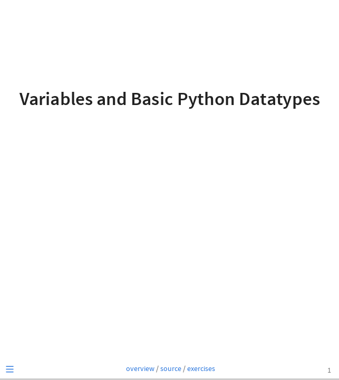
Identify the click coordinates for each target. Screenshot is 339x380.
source (170, 369)
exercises (201, 369)
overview (140, 369)
